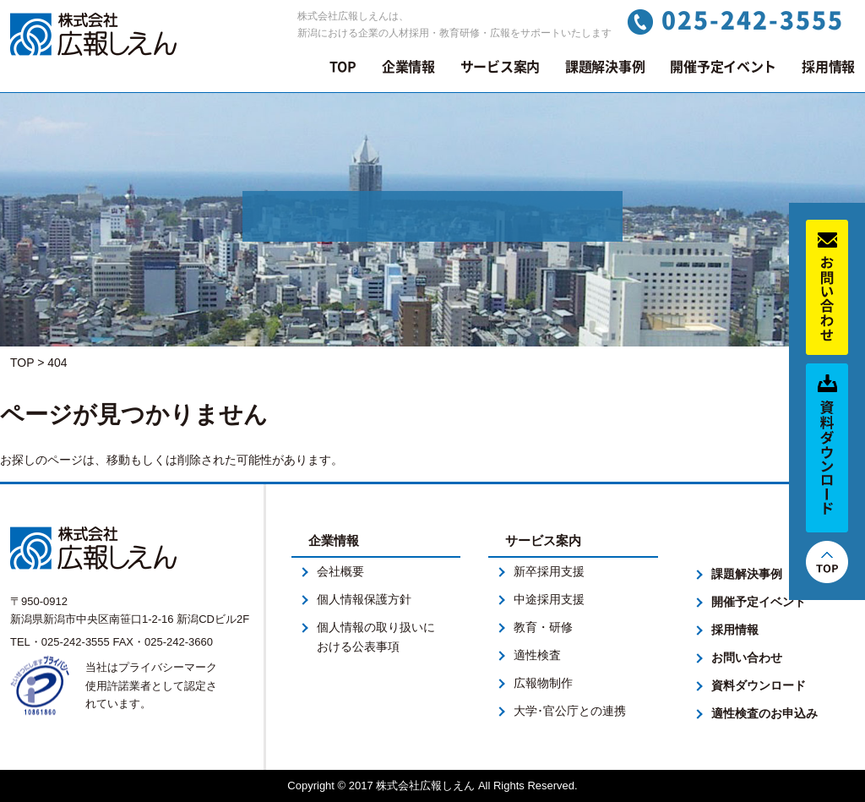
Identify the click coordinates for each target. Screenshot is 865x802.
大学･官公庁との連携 (570, 710)
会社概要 (340, 571)
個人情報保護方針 (364, 599)
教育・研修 (543, 627)
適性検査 (537, 655)
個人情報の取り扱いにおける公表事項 (376, 636)
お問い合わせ (746, 657)
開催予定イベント (723, 67)
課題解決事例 (605, 67)
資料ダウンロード (758, 685)
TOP (342, 67)
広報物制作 (543, 683)
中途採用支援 (549, 599)
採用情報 (828, 67)
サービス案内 (500, 67)
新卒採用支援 (549, 571)
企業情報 (408, 67)
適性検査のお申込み (764, 713)
